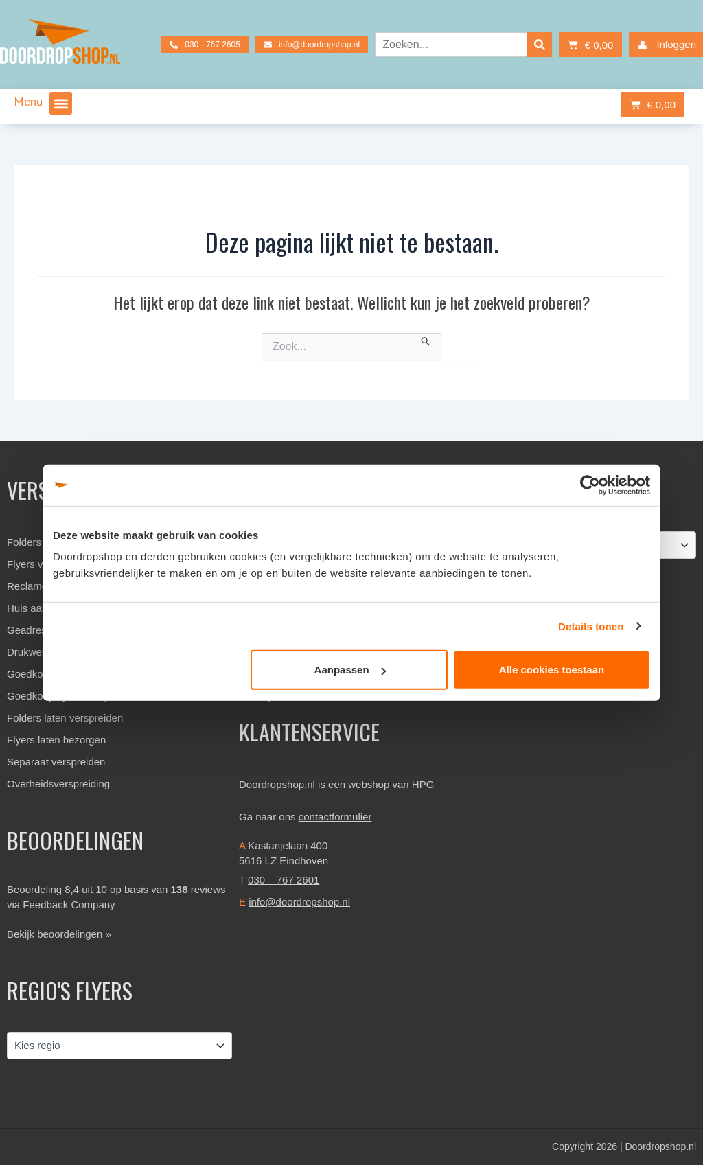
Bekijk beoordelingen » (59, 934)
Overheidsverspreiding (58, 783)
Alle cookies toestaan (551, 670)
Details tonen (590, 626)
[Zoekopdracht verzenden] (426, 340)
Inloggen (664, 45)
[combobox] (451, 44)
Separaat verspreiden (56, 762)
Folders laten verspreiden (65, 718)
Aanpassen (350, 670)
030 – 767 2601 (283, 880)
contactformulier (335, 816)
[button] (60, 103)
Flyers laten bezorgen (56, 740)
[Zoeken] (539, 44)
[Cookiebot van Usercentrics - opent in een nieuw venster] (590, 484)
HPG (423, 784)
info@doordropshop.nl (299, 902)
